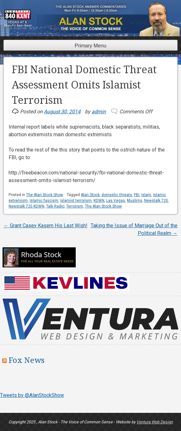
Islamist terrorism (76, 200)
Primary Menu (91, 45)
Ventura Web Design (154, 422)
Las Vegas (115, 200)
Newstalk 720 (156, 200)
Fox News (27, 360)
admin (99, 112)
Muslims (134, 200)
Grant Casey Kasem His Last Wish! (45, 226)
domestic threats (116, 195)
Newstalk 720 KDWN (26, 206)
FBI (136, 195)
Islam (146, 195)
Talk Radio (55, 206)
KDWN (99, 200)
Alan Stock (90, 195)
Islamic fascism (44, 200)
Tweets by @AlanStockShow (32, 395)
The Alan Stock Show (44, 195)
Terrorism (74, 206)
